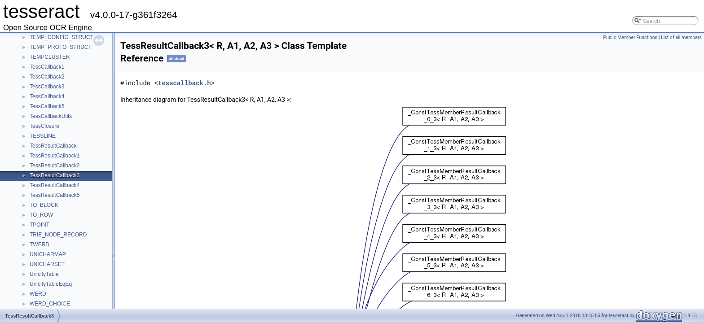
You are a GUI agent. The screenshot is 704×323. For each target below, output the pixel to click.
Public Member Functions (630, 37)
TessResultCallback (53, 146)
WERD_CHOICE (50, 304)
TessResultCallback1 (54, 156)
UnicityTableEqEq (51, 284)
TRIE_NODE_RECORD (58, 234)
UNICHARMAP (48, 254)
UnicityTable (44, 274)
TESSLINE (43, 136)
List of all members (681, 37)
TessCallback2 (47, 77)
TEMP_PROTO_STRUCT (61, 47)
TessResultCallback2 (54, 165)
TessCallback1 (47, 67)
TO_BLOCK (44, 205)
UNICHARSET (47, 264)
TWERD (39, 244)
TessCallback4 (47, 96)
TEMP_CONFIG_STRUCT (61, 37)
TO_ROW (41, 215)
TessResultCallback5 (54, 195)
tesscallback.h (184, 83)
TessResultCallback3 (54, 175)
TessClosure (44, 126)
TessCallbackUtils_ (52, 116)
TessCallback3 (47, 86)
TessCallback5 (47, 106)
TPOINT (39, 225)
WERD (38, 294)
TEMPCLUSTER (50, 57)
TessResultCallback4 (54, 185)
